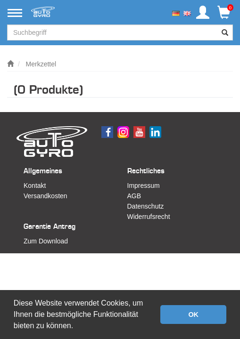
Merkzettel (41, 64)
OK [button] (193, 314)
